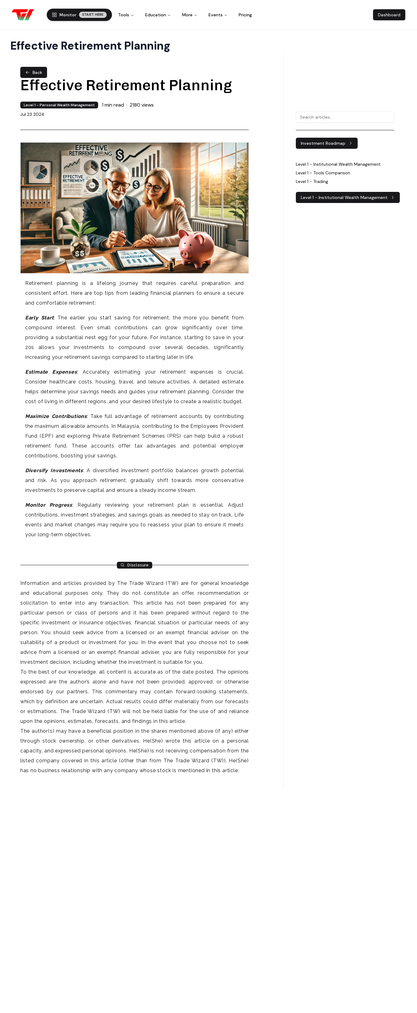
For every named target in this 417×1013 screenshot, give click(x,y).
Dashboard (389, 15)
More (189, 15)
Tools (126, 15)
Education (158, 15)
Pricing (245, 15)
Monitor (79, 15)
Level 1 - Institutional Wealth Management (348, 197)
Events (218, 15)
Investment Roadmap (327, 143)
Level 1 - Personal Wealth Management (59, 105)
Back (33, 72)
